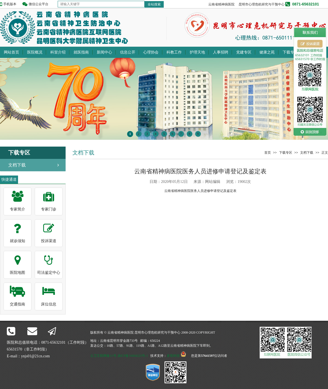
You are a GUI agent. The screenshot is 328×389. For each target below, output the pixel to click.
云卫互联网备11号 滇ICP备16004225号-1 (119, 356)
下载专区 (290, 52)
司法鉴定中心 (48, 273)
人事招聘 (220, 52)
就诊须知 (17, 241)
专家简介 (17, 209)
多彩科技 (173, 356)
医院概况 (34, 52)
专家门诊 (48, 209)
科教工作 (174, 52)
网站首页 (11, 52)
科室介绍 (58, 52)
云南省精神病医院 (221, 4)
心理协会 (151, 52)
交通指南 (17, 304)
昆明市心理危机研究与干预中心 (262, 4)
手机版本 (9, 4)
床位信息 (48, 304)
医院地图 (17, 273)
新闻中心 (104, 52)
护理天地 (197, 52)
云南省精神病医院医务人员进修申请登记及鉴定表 (200, 191)
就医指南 (81, 52)
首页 (267, 153)
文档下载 (17, 165)
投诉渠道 (48, 241)
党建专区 (243, 52)
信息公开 (127, 52)
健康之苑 (267, 52)
